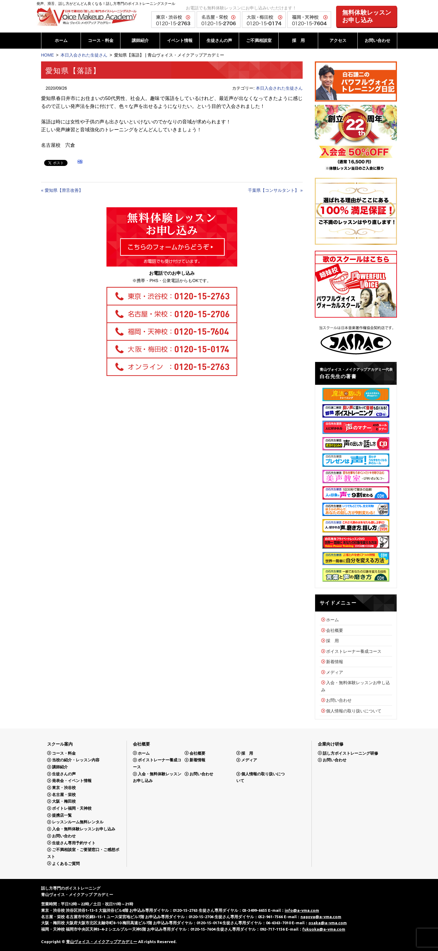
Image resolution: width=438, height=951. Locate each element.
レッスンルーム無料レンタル (77, 822)
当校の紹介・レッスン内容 (75, 760)
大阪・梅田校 (64, 801)
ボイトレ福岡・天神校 (72, 808)
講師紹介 (140, 40)
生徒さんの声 (219, 40)
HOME (47, 55)
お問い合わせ (377, 40)
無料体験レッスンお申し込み (366, 16)
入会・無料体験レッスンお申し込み (83, 829)
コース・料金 (100, 40)
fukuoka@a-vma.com (323, 929)
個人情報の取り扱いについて (353, 710)
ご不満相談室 (259, 40)
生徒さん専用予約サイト (74, 842)
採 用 (298, 40)
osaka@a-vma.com (327, 923)
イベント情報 (180, 40)
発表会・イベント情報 (72, 780)
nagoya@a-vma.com (321, 917)
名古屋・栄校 (64, 794)
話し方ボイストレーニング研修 (350, 753)
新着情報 (334, 661)
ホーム (61, 40)
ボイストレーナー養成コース (353, 651)
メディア (334, 672)
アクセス (337, 40)
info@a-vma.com (302, 910)
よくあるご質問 (66, 863)
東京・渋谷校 (64, 787)
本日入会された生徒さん (84, 55)
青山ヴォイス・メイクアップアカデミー (101, 941)
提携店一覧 (62, 815)
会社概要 (334, 630)
